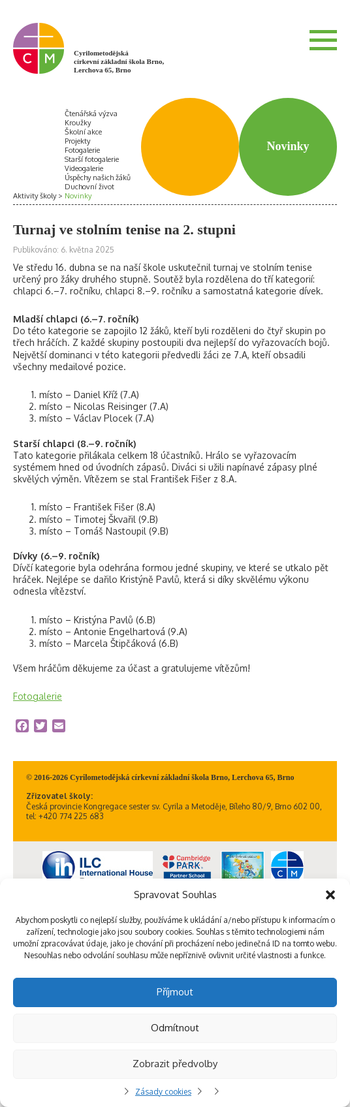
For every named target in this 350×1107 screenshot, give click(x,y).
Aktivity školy (34, 195)
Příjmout (175, 992)
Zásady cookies (163, 1092)
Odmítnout (175, 1027)
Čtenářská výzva (91, 113)
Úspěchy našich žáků (98, 177)
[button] (330, 894)
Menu (323, 40)
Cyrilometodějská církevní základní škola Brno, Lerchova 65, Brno (119, 61)
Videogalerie (84, 168)
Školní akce (83, 131)
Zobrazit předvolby (175, 1063)
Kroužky (78, 122)
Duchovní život (89, 186)
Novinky (78, 195)
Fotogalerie (82, 150)
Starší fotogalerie (92, 159)
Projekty (77, 141)
